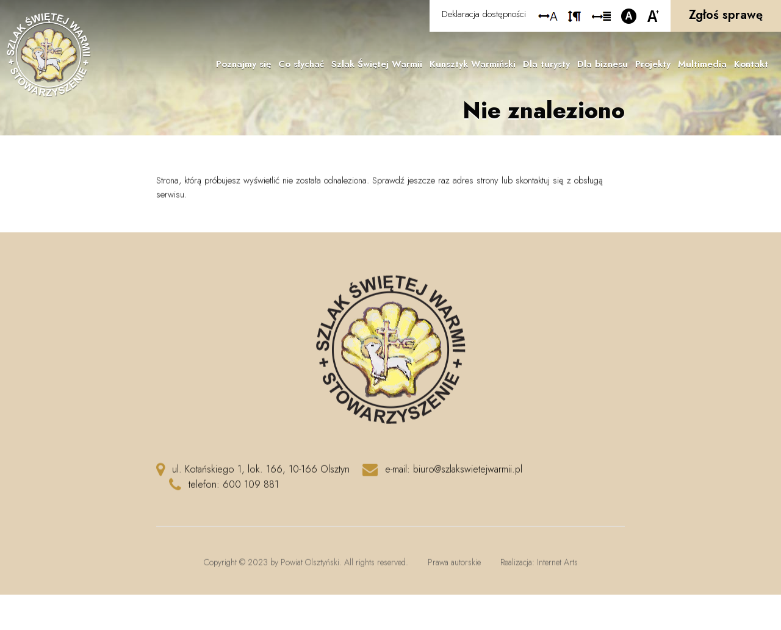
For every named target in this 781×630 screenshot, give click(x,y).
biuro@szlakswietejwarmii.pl (467, 474)
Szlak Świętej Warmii (376, 64)
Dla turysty (546, 64)
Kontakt (751, 64)
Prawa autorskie (454, 566)
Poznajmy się (243, 64)
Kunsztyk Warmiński (473, 64)
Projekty (653, 64)
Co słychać (301, 64)
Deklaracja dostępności (484, 14)
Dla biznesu (602, 64)
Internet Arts (557, 566)
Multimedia (702, 64)
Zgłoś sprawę (726, 15)
